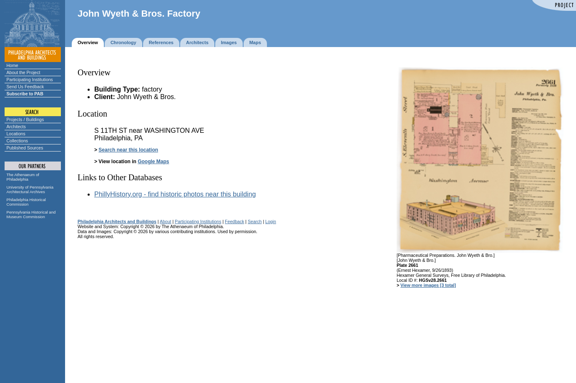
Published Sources (25, 147)
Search (255, 221)
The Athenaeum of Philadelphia (23, 177)
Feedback (234, 221)
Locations (16, 133)
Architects (16, 126)
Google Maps (153, 161)
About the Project (23, 72)
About (165, 221)
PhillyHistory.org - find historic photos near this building (175, 194)
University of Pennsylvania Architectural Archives (30, 189)
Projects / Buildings (25, 119)
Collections (17, 140)
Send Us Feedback (25, 86)
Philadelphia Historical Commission (26, 201)
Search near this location (128, 150)
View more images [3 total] (428, 285)
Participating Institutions (30, 79)
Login (270, 221)
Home (12, 65)
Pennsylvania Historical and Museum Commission (31, 214)
